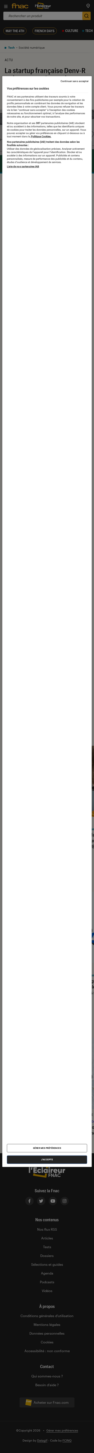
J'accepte (47, 1159)
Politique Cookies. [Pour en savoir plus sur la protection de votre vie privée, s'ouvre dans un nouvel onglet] (40, 136)
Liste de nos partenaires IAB (23, 166)
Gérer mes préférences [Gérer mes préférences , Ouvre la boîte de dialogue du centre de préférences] (47, 1148)
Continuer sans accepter (75, 81)
